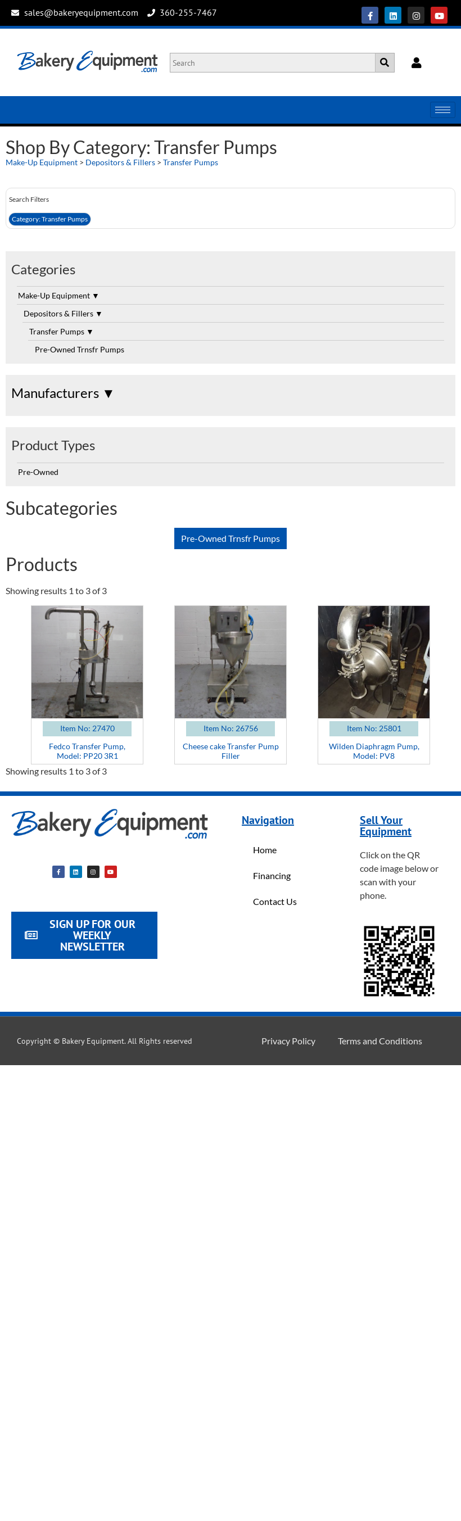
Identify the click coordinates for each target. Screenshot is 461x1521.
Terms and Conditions (380, 1040)
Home (265, 849)
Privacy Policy (288, 1040)
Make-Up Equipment (42, 162)
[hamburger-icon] (442, 110)
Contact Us (275, 901)
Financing (272, 875)
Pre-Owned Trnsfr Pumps (79, 349)
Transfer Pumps (190, 162)
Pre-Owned (38, 472)
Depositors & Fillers (120, 162)
